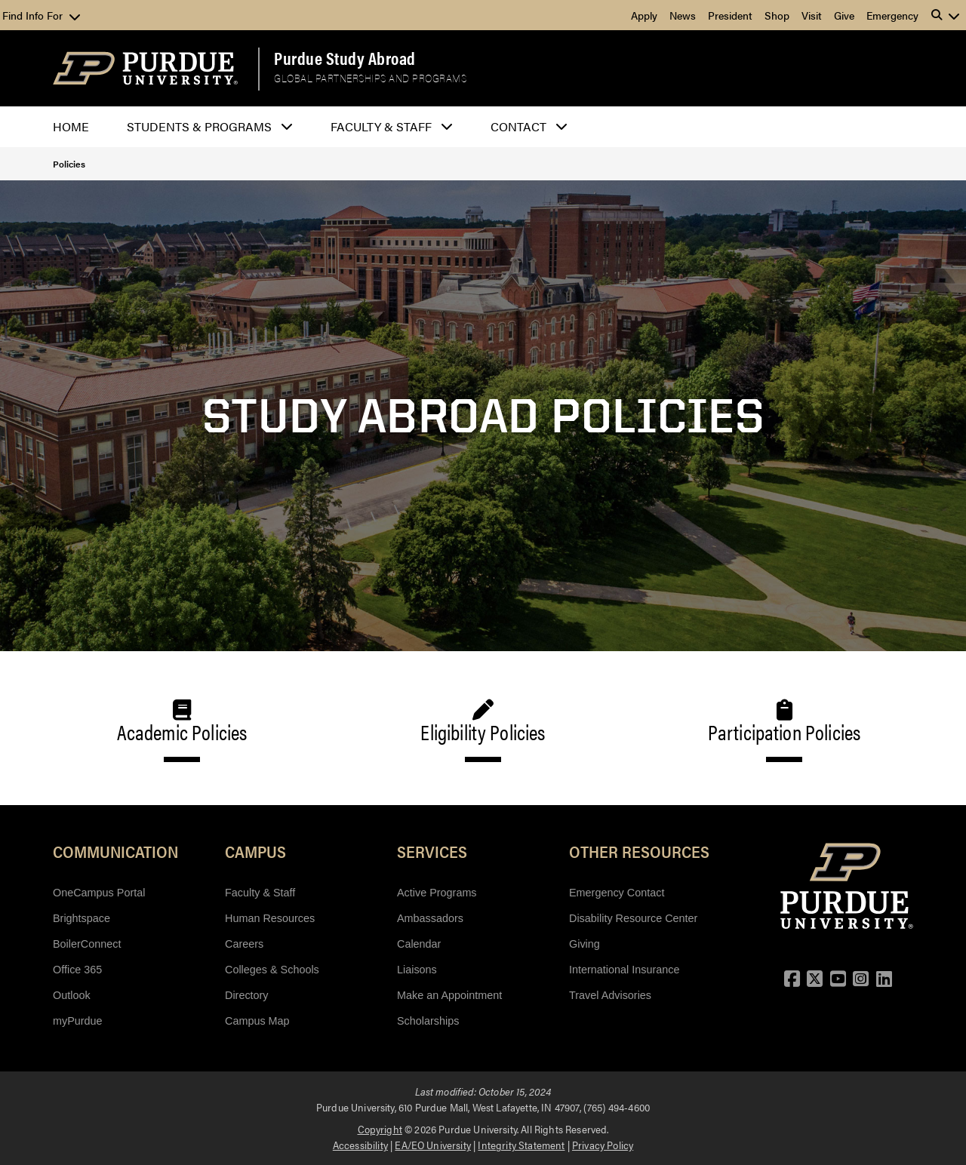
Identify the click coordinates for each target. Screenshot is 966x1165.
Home (71, 126)
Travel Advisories (610, 995)
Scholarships (428, 1021)
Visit (811, 15)
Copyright (380, 1128)
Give (844, 15)
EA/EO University (433, 1144)
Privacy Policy (602, 1144)
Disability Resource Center (633, 918)
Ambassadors (430, 918)
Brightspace (81, 918)
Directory (247, 995)
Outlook (72, 995)
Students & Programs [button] (199, 126)
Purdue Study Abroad (345, 58)
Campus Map (257, 1021)
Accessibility (360, 1144)
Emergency (892, 15)
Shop (776, 15)
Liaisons (417, 970)
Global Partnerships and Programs (370, 78)
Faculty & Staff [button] (381, 126)
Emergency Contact (616, 893)
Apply (644, 15)
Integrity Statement (521, 1144)
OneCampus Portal (99, 893)
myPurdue (78, 1021)
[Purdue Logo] (145, 68)
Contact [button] (518, 126)
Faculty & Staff (260, 893)
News (682, 15)
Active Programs (437, 893)
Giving (584, 944)
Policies (69, 164)
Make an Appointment (449, 995)
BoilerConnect (87, 944)
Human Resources (270, 918)
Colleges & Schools (272, 970)
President (730, 15)
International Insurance (624, 970)
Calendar (419, 944)
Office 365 (77, 970)
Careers (244, 944)
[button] (945, 15)
